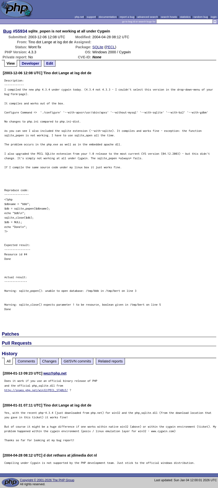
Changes (49, 361)
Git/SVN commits (77, 361)
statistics (185, 16)
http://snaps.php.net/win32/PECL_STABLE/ (36, 390)
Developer (30, 63)
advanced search (147, 16)
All (9, 361)
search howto (169, 16)
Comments (26, 361)
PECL (110, 47)
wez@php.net (54, 373)
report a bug (127, 16)
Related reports (110, 361)
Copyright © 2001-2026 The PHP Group (47, 480)
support (91, 16)
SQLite (97, 47)
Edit (49, 63)
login (214, 16)
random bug (200, 16)
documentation (108, 16)
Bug (7, 31)
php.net (79, 16)
